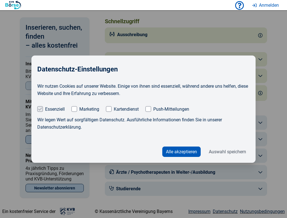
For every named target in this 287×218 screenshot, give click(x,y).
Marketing (89, 109)
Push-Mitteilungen (171, 109)
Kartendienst (126, 109)
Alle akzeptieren (181, 151)
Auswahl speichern (227, 151)
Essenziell (55, 109)
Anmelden (265, 5)
